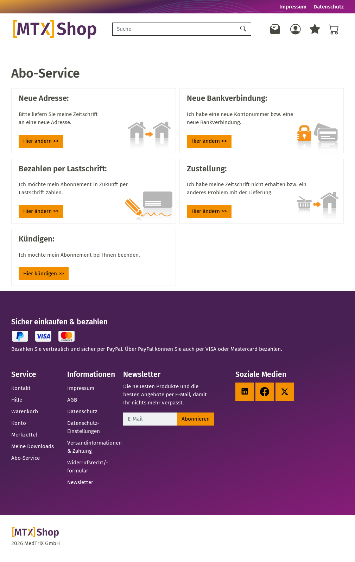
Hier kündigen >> (43, 276)
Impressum (292, 7)
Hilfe (16, 402)
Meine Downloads (32, 448)
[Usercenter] (295, 30)
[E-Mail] (150, 421)
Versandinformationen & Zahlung (94, 449)
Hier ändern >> (41, 143)
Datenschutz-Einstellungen (83, 429)
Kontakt (21, 390)
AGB (72, 402)
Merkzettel (24, 437)
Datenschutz (328, 7)
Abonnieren (196, 421)
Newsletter (80, 484)
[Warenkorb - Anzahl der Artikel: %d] (334, 30)
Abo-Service (25, 460)
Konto (18, 425)
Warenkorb (24, 413)
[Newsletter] (275, 30)
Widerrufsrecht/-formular (87, 469)
